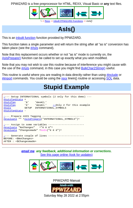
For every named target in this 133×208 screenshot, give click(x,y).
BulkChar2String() (93, 68)
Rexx (47, 21)
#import (7, 78)
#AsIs (34, 48)
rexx (64, 78)
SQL (109, 78)
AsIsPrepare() (11, 58)
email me (27, 160)
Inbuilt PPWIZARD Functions (68, 21)
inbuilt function (26, 38)
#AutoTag (10, 103)
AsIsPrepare (32, 123)
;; (54, 107)
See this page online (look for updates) (66, 163)
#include (112, 75)
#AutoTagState (13, 100)
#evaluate (10, 123)
